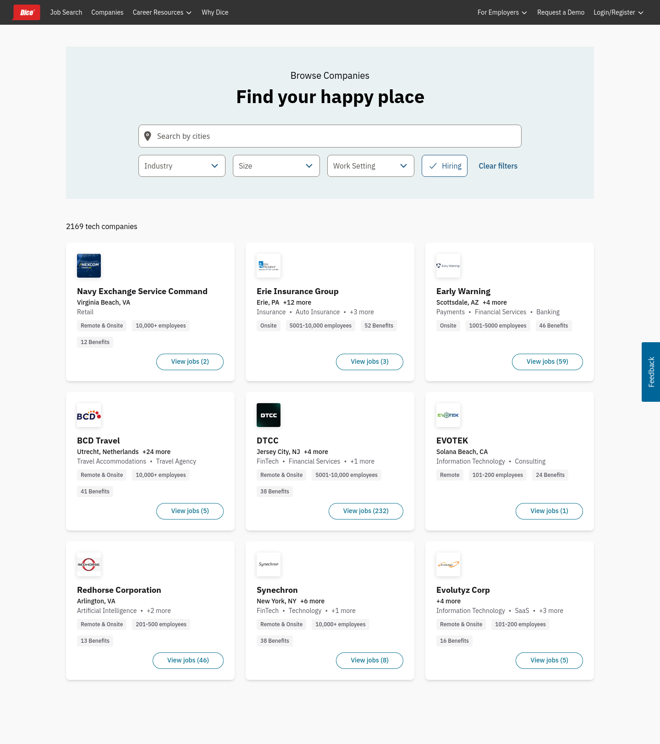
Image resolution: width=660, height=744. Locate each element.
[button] (651, 372)
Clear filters (497, 165)
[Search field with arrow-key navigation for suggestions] (330, 136)
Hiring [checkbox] (445, 165)
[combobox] (182, 166)
